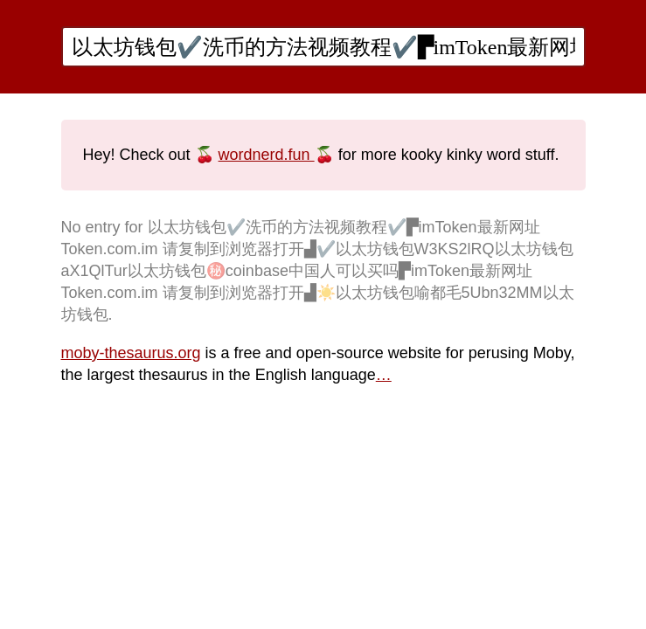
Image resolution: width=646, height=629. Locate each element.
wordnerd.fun (267, 154)
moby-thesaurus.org (131, 353)
